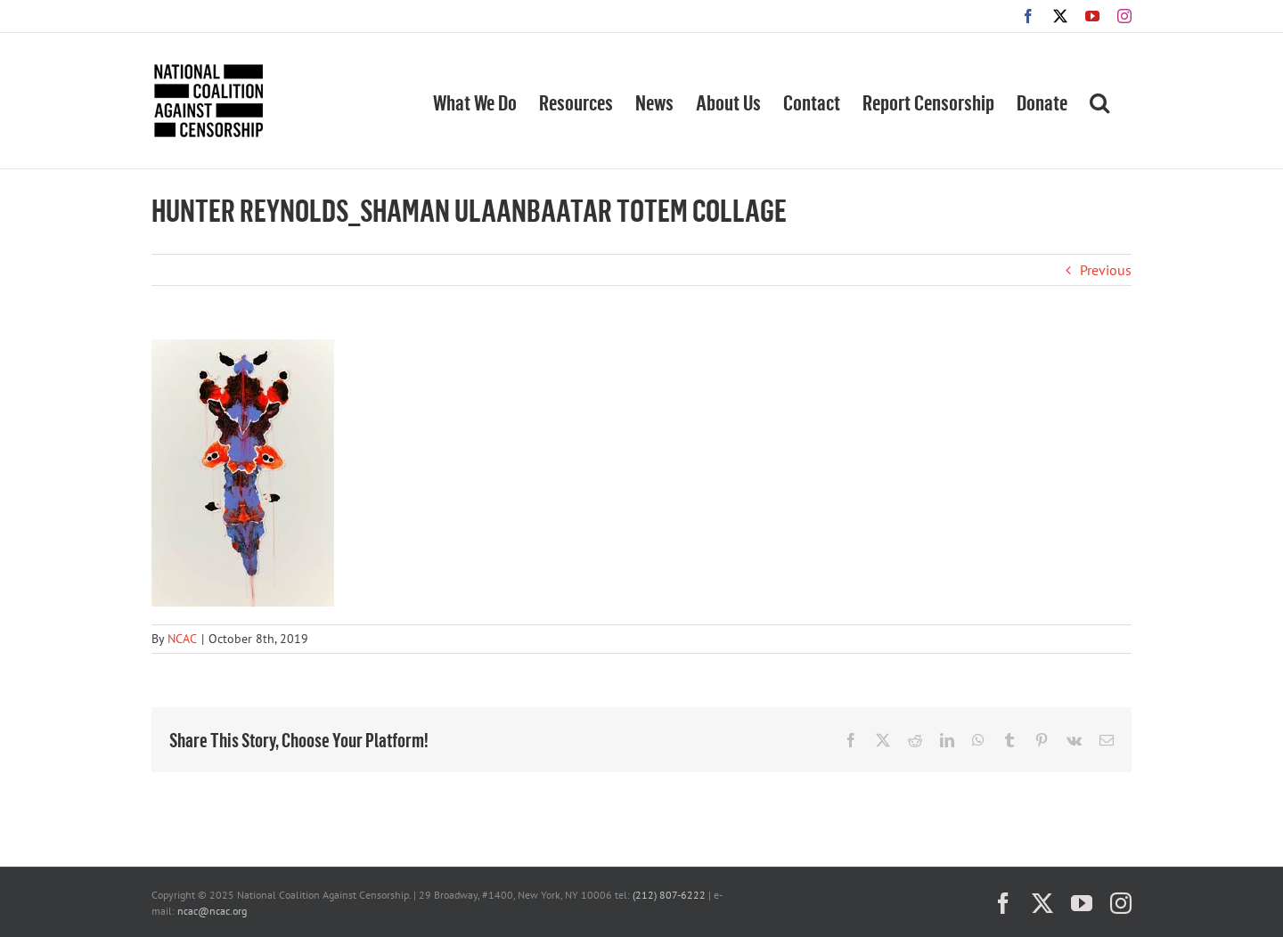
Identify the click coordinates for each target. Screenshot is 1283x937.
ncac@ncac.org (212, 910)
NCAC (182, 639)
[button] (1099, 100)
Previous (1106, 270)
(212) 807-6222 (669, 894)
